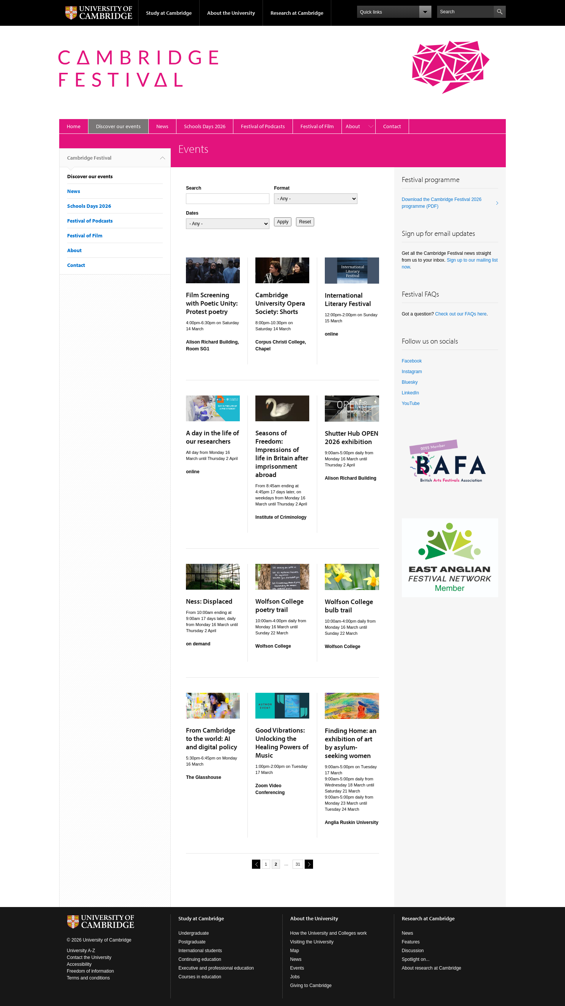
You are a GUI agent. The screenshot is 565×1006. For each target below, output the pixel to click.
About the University (231, 12)
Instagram (412, 371)
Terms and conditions (88, 978)
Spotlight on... (416, 959)
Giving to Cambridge (311, 985)
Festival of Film (317, 126)
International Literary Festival (348, 299)
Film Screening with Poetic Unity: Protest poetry (212, 303)
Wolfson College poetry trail (279, 605)
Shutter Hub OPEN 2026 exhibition (351, 437)
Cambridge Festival (89, 160)
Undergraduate (193, 933)
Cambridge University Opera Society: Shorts (280, 303)
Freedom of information (90, 971)
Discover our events (118, 126)
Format (282, 188)
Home (73, 126)
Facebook (412, 361)
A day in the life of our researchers (212, 437)
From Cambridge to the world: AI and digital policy (211, 738)
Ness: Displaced (209, 601)
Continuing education (199, 959)
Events (297, 968)
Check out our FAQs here (460, 314)
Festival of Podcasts (263, 126)
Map (294, 950)
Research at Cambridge (297, 12)
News (162, 126)
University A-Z (81, 950)
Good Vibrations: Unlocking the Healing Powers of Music (281, 743)
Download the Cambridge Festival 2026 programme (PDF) (442, 203)
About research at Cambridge (431, 968)
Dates (192, 213)
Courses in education (199, 976)
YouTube (411, 403)
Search (193, 188)
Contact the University (89, 957)
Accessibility (79, 964)
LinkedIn (410, 392)
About (353, 126)
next (308, 864)
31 (298, 864)
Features (411, 942)
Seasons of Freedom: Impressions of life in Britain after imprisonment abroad (281, 453)
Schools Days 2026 (204, 126)
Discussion (413, 950)
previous (255, 864)
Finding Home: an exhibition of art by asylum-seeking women (350, 743)
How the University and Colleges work (328, 933)
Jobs (295, 976)
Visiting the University (312, 942)
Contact (392, 126)
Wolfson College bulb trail (349, 605)
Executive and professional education (216, 968)
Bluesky (410, 382)
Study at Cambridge (169, 12)
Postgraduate (191, 942)
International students (200, 950)
